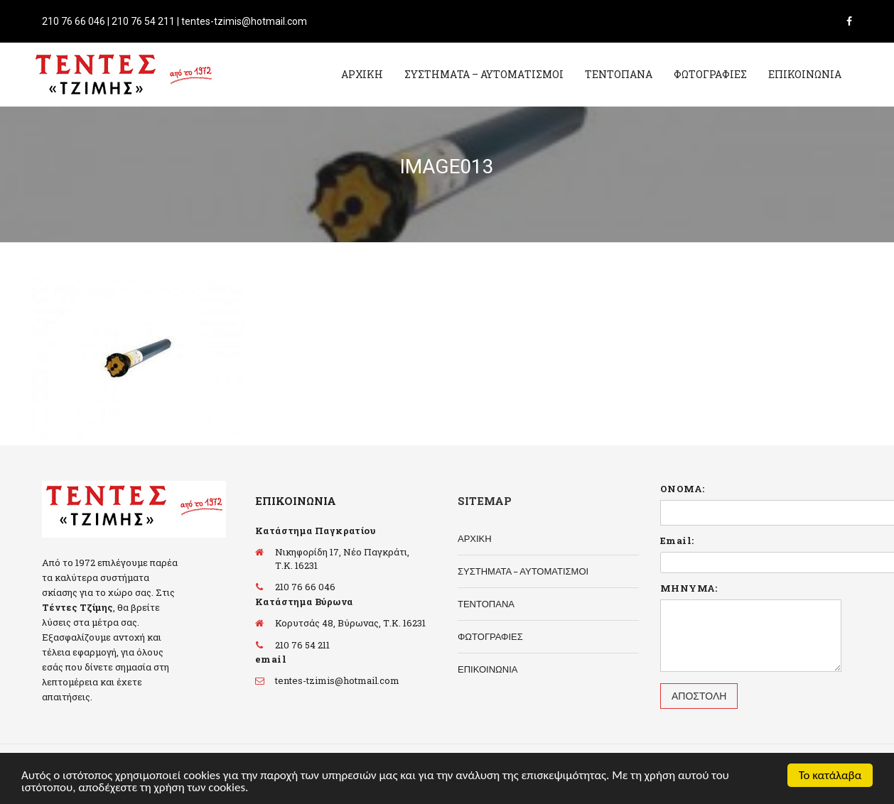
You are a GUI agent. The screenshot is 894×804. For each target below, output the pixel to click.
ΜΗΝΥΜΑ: (689, 588)
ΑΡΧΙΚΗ (362, 74)
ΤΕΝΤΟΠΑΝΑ (618, 74)
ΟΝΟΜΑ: (682, 488)
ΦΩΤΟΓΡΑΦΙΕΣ (710, 74)
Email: (677, 540)
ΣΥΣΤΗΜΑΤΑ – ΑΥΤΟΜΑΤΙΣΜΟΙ (484, 74)
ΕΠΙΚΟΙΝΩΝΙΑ (804, 74)
